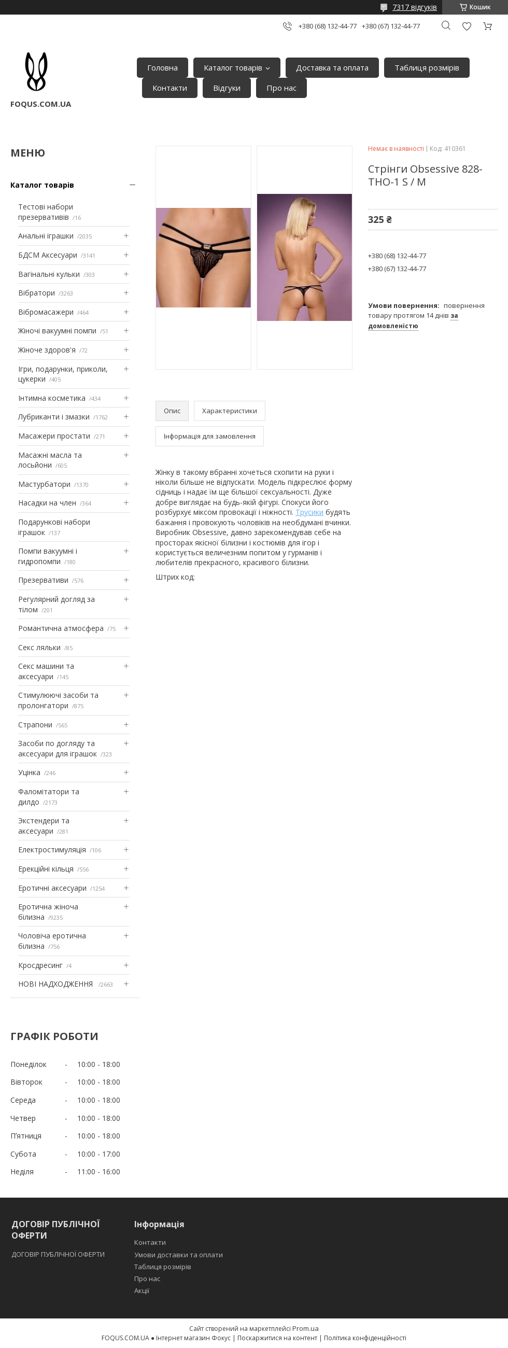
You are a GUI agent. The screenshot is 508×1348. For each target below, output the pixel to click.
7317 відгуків (414, 7)
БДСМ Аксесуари (47, 255)
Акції (141, 1290)
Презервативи (43, 580)
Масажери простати (54, 436)
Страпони (35, 724)
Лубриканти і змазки (54, 417)
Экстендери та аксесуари (43, 826)
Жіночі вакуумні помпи (57, 330)
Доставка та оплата (332, 67)
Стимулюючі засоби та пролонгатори (58, 700)
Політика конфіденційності (365, 1337)
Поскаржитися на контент (277, 1337)
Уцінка (29, 772)
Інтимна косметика (52, 398)
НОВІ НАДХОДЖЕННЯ (56, 984)
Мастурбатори (44, 484)
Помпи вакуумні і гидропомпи (47, 556)
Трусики (309, 512)
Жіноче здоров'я (47, 350)
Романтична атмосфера (61, 628)
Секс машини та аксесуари (46, 671)
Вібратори (36, 293)
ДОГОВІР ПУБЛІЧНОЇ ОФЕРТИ (58, 1254)
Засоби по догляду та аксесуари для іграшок (57, 748)
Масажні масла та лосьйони (50, 460)
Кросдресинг (40, 965)
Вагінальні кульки (49, 274)
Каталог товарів (233, 67)
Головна (162, 67)
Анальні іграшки (46, 236)
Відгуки (227, 87)
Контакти (169, 87)
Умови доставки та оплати (178, 1254)
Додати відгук (466, 26)
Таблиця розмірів (426, 67)
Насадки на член (47, 503)
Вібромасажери (46, 312)
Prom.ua (305, 1328)
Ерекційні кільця (46, 869)
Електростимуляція (52, 849)
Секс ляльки (39, 647)
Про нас (281, 87)
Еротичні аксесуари (52, 888)
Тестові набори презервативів (45, 212)
